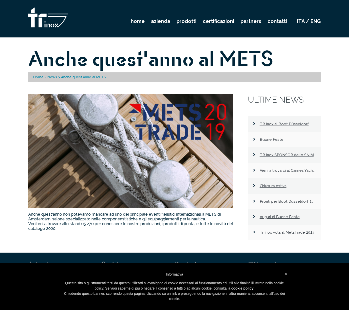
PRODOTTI (186, 21)
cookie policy (242, 288)
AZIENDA (160, 21)
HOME (138, 21)
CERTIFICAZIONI (218, 21)
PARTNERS (250, 21)
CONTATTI (277, 21)
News (52, 77)
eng (315, 21)
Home (38, 77)
